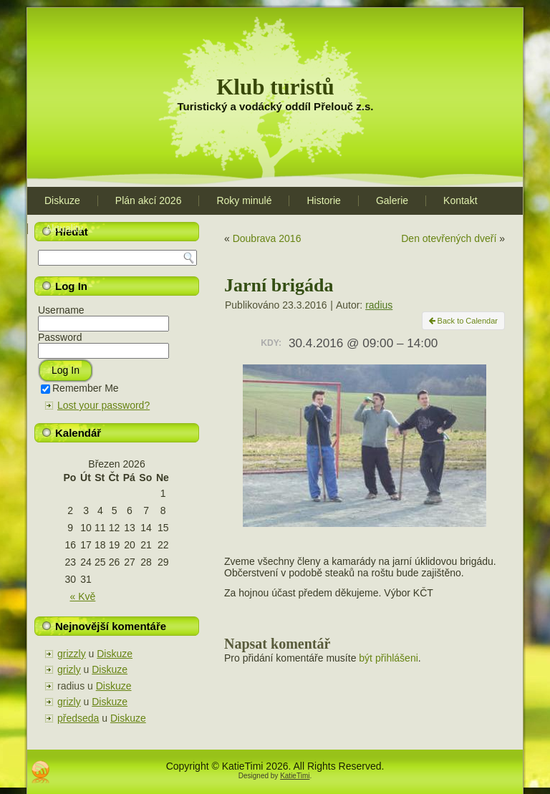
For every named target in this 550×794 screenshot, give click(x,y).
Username (61, 310)
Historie (323, 200)
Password (60, 337)
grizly (69, 669)
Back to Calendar (463, 320)
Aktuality (64, 228)
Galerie (392, 200)
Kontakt (460, 200)
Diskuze (62, 200)
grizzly (71, 653)
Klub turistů (275, 87)
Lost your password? (103, 405)
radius (378, 305)
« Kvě (83, 596)
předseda (78, 718)
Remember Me (80, 388)
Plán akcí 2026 (148, 200)
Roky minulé (243, 200)
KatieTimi (294, 776)
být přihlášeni (388, 658)
